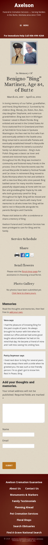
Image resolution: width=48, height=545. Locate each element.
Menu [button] (26, 25)
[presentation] (19, 455)
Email (5, 440)
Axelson (24, 5)
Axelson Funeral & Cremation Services (27, 538)
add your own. (16, 312)
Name (5, 429)
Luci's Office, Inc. (29, 540)
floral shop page (30, 271)
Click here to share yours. (24, 293)
